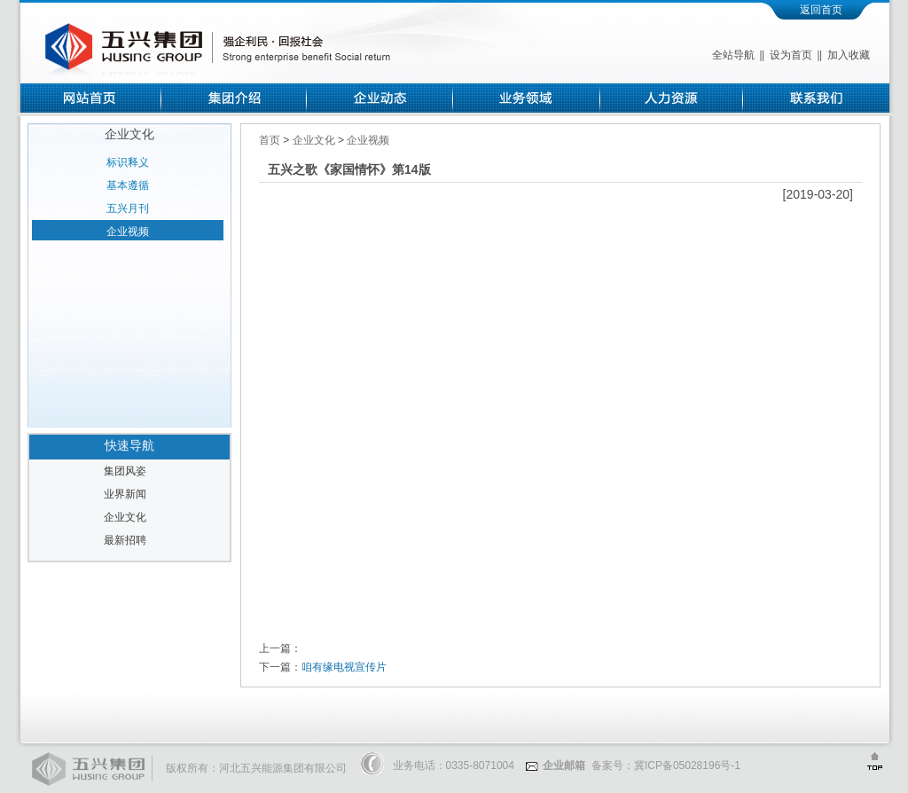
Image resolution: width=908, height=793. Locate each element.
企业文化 (125, 517)
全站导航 (733, 55)
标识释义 (127, 162)
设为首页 (791, 55)
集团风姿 (125, 471)
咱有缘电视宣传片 (344, 667)
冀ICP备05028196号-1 (687, 765)
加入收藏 (848, 55)
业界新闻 (125, 494)
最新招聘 (125, 540)
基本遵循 (127, 185)
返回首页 (821, 10)
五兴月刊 (127, 208)
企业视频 (127, 231)
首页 (271, 140)
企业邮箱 (555, 765)
